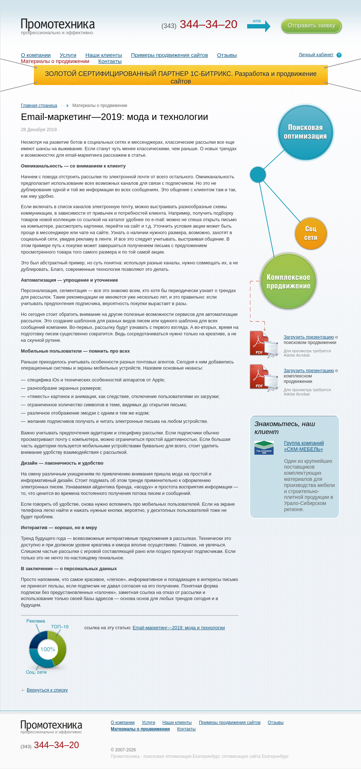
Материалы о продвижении (140, 729)
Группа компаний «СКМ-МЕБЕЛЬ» (304, 446)
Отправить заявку (311, 26)
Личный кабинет (316, 54)
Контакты (110, 61)
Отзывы (227, 55)
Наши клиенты (103, 55)
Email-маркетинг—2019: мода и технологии (179, 627)
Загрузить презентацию (309, 337)
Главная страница (39, 105)
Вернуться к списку (47, 690)
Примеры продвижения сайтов (169, 55)
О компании (36, 55)
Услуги (68, 55)
